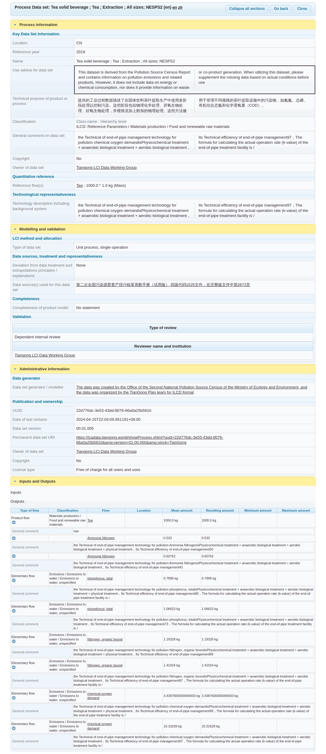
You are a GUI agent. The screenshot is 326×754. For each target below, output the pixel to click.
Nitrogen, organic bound (105, 639)
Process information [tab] (35, 24)
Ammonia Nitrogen (101, 538)
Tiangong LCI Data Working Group (106, 167)
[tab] (163, 481)
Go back (281, 9)
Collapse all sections (247, 9)
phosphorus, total (100, 578)
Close (302, 9)
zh (180, 7)
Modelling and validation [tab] (39, 229)
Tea (79, 185)
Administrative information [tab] (41, 369)
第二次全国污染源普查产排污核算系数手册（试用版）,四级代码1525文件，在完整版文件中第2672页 (163, 284)
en (174, 7)
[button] (13, 522)
